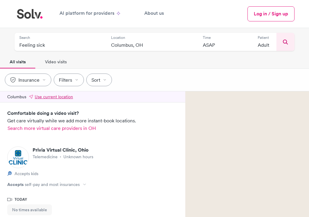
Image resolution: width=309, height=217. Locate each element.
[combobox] (60, 45)
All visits (18, 62)
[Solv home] (29, 14)
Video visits (56, 61)
